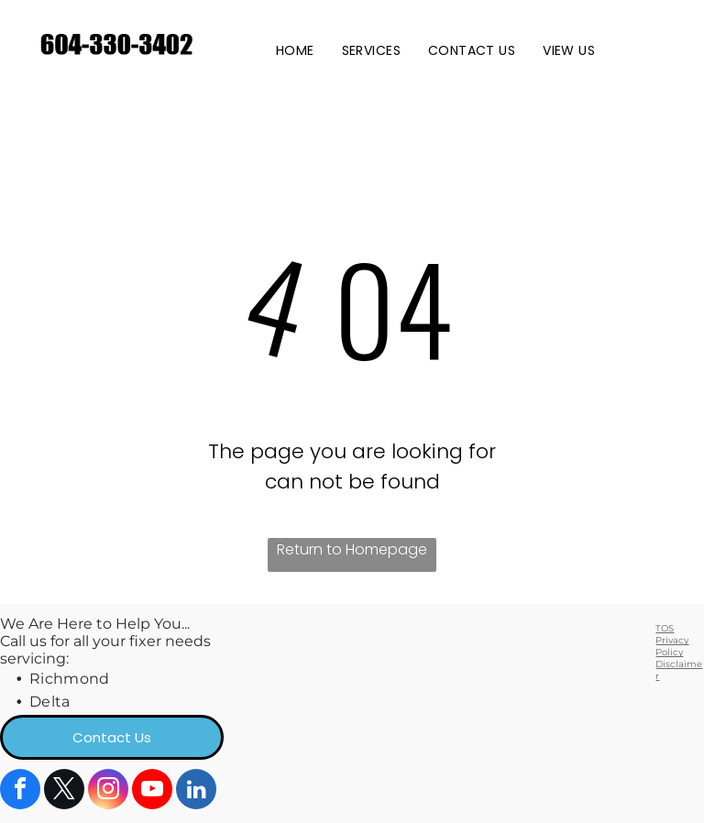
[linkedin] (196, 791)
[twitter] (64, 791)
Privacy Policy (671, 646)
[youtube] (152, 791)
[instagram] (108, 791)
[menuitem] (295, 50)
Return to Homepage (352, 549)
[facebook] (20, 791)
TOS (664, 628)
